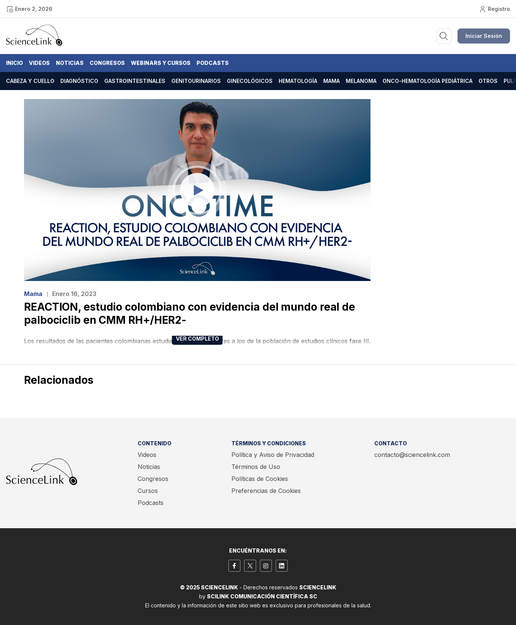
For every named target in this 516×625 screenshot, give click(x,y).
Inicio (14, 63)
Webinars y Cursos (160, 63)
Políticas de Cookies (259, 478)
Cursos (148, 490)
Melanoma (361, 81)
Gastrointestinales (134, 81)
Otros (488, 81)
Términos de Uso (255, 466)
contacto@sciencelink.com (412, 454)
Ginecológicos (250, 81)
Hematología (298, 81)
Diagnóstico (79, 81)
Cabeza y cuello (30, 81)
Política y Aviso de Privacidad (272, 454)
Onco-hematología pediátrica (427, 81)
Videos (39, 63)
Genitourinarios (196, 81)
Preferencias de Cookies (266, 490)
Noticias (70, 63)
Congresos (107, 63)
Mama (331, 81)
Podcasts (212, 63)
